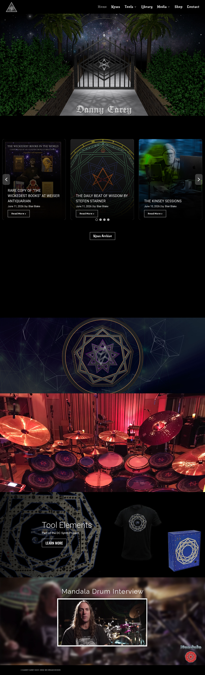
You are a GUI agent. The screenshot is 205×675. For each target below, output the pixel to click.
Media (162, 7)
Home (102, 7)
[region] (103, 356)
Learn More (54, 543)
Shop (178, 7)
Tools (128, 7)
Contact (193, 7)
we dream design (52, 670)
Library (147, 7)
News (115, 7)
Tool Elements (67, 525)
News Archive (102, 236)
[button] (34, 179)
